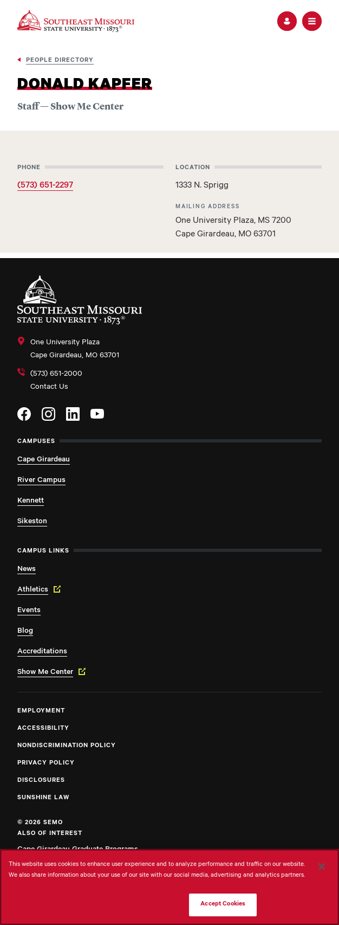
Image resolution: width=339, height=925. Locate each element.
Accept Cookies (222, 904)
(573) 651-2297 (45, 186)
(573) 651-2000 (56, 374)
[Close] (322, 866)
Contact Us (49, 387)
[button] (287, 21)
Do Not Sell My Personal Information (127, 904)
